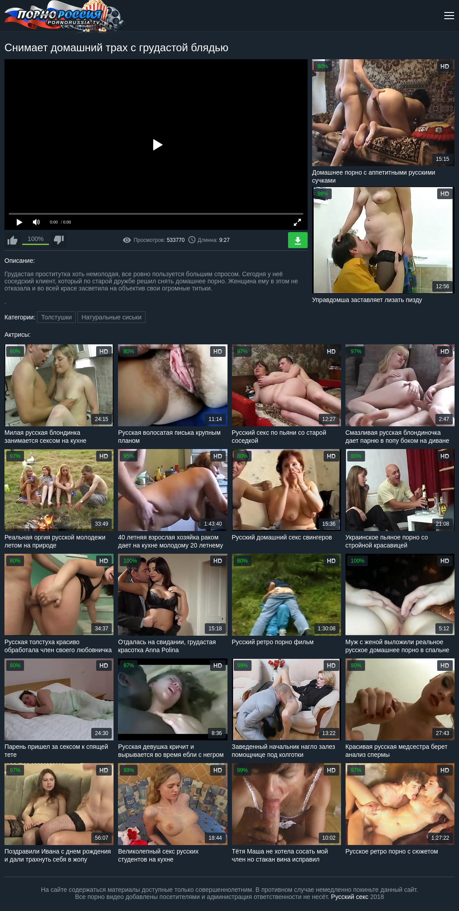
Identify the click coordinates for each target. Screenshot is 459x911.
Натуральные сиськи (111, 317)
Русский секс (350, 896)
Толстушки (56, 317)
